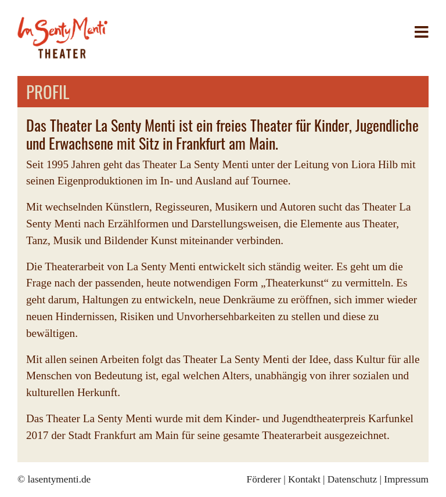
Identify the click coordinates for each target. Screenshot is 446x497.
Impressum (406, 479)
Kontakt (304, 479)
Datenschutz (352, 479)
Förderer (264, 479)
